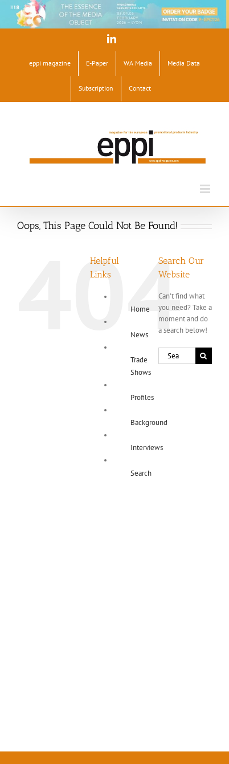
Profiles (142, 397)
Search (141, 473)
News (139, 335)
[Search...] (176, 356)
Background (148, 422)
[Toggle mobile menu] (206, 189)
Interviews (146, 447)
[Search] (203, 356)
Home (140, 309)
